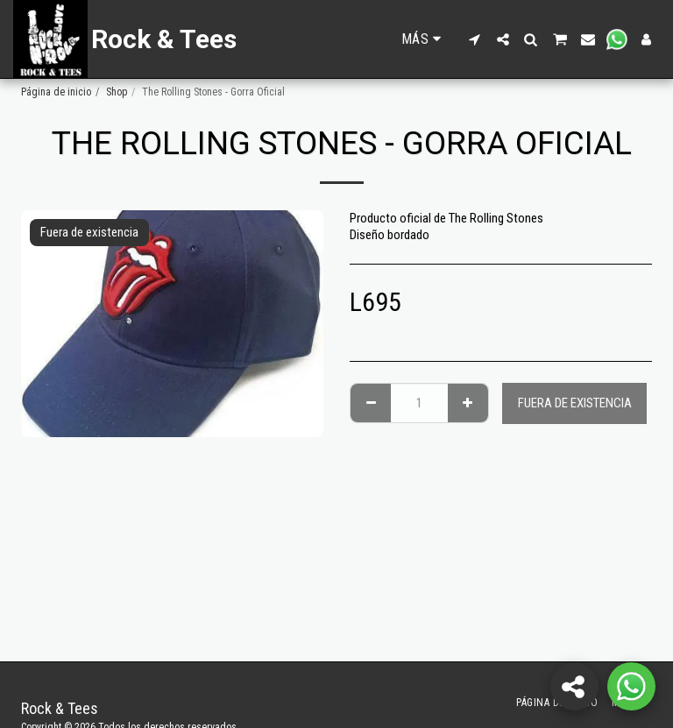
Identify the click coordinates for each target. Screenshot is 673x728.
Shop (116, 92)
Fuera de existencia (575, 403)
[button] (475, 39)
